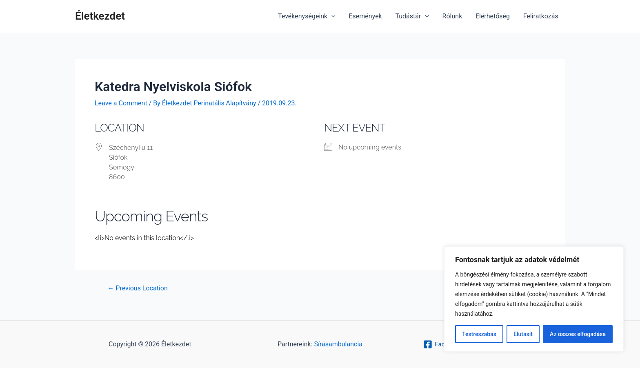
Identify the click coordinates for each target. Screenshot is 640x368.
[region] (534, 299)
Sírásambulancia (338, 344)
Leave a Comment (121, 103)
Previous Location (137, 288)
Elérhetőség (493, 16)
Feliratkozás (540, 16)
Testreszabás (479, 334)
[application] (333, 16)
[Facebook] (441, 344)
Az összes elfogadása (578, 334)
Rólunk (453, 16)
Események (366, 16)
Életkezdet (100, 16)
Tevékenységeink (308, 16)
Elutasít (523, 334)
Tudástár (413, 16)
